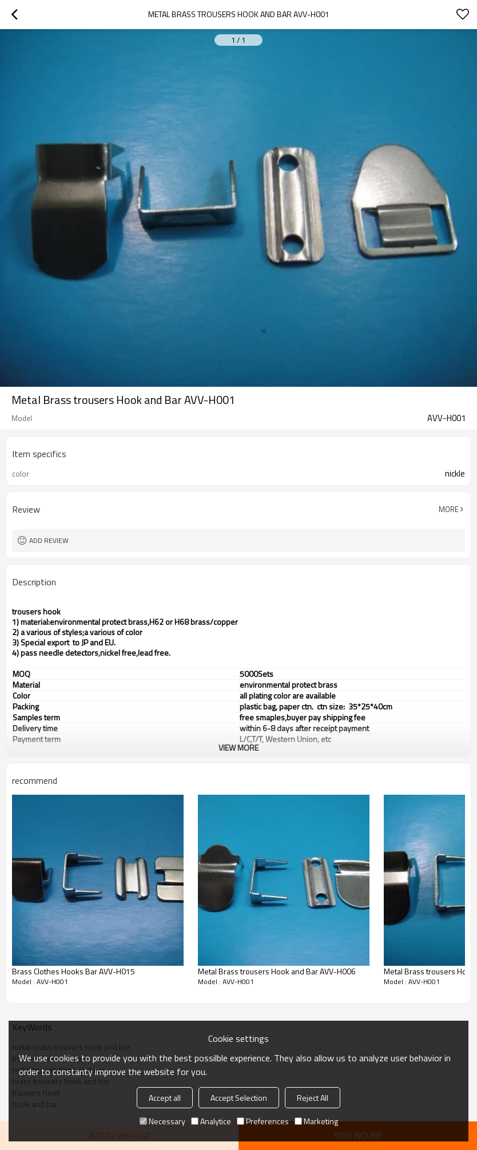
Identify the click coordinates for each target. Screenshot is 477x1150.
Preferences (263, 1121)
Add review (49, 540)
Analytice (211, 1121)
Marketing (316, 1121)
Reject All (312, 1098)
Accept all (165, 1098)
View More (238, 747)
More (449, 509)
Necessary (162, 1121)
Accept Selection (238, 1098)
